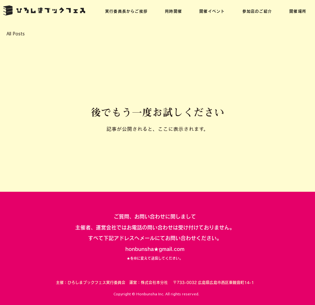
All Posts (15, 34)
